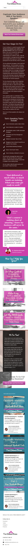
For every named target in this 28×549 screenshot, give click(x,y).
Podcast (10, 430)
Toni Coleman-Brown (13, 426)
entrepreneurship (15, 427)
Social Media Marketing (13, 432)
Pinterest (5, 526)
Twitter (4, 523)
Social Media (10, 431)
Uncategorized (11, 471)
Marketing (19, 428)
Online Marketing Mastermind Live (15, 189)
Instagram (5, 525)
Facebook (5, 521)
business (10, 427)
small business (15, 430)
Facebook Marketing (12, 428)
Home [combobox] (5, 7)
